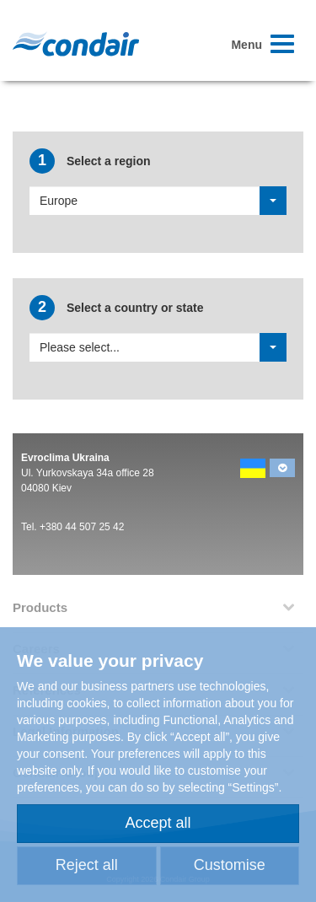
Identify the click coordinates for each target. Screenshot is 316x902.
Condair (76, 43)
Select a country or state (116, 307)
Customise (229, 864)
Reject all (87, 864)
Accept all (157, 822)
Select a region (89, 161)
